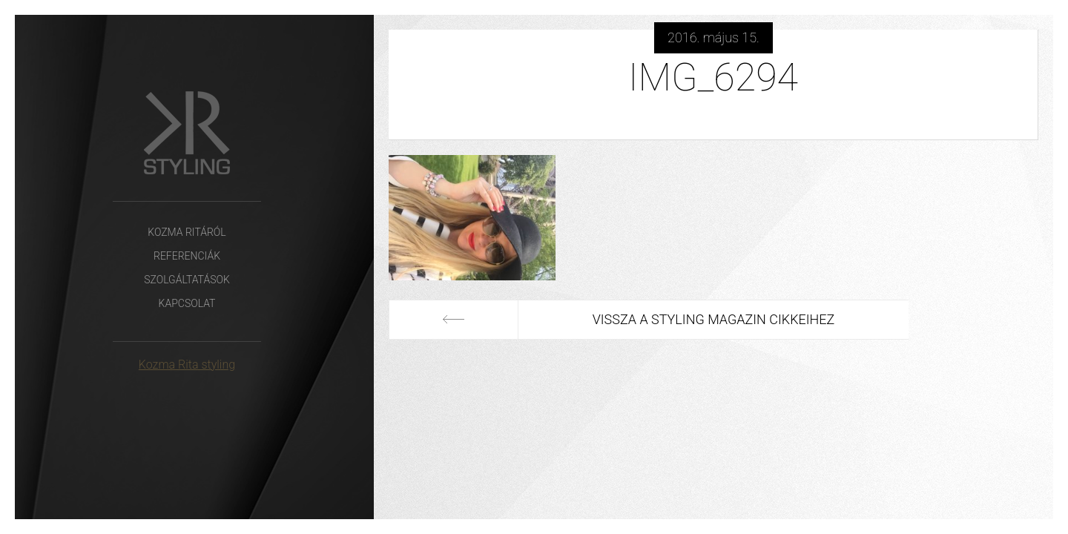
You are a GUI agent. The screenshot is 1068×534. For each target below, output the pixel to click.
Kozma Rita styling (187, 364)
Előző (453, 320)
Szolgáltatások (187, 280)
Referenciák (187, 256)
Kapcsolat (187, 303)
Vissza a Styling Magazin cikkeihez (714, 319)
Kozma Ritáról (186, 232)
